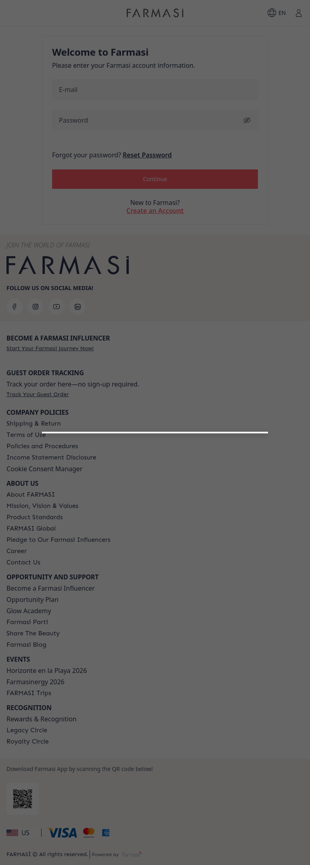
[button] (154, 533)
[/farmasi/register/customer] (155, 554)
